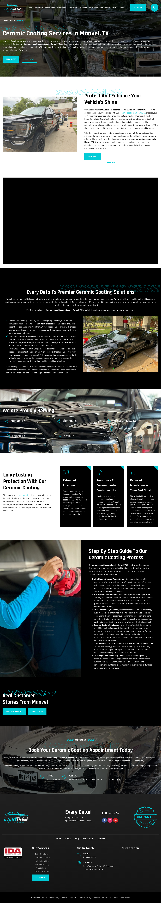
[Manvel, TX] (17, 421)
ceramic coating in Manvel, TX (132, 112)
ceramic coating (23, 495)
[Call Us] (154, 8)
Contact (122, 7)
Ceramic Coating (50, 7)
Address (73, 775)
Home (30, 7)
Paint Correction (105, 7)
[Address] (64, 777)
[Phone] (42, 777)
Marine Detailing (93, 7)
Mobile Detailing (73, 7)
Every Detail (78, 812)
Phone (50, 775)
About (114, 7)
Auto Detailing (39, 7)
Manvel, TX (23, 421)
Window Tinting (61, 7)
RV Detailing (83, 7)
